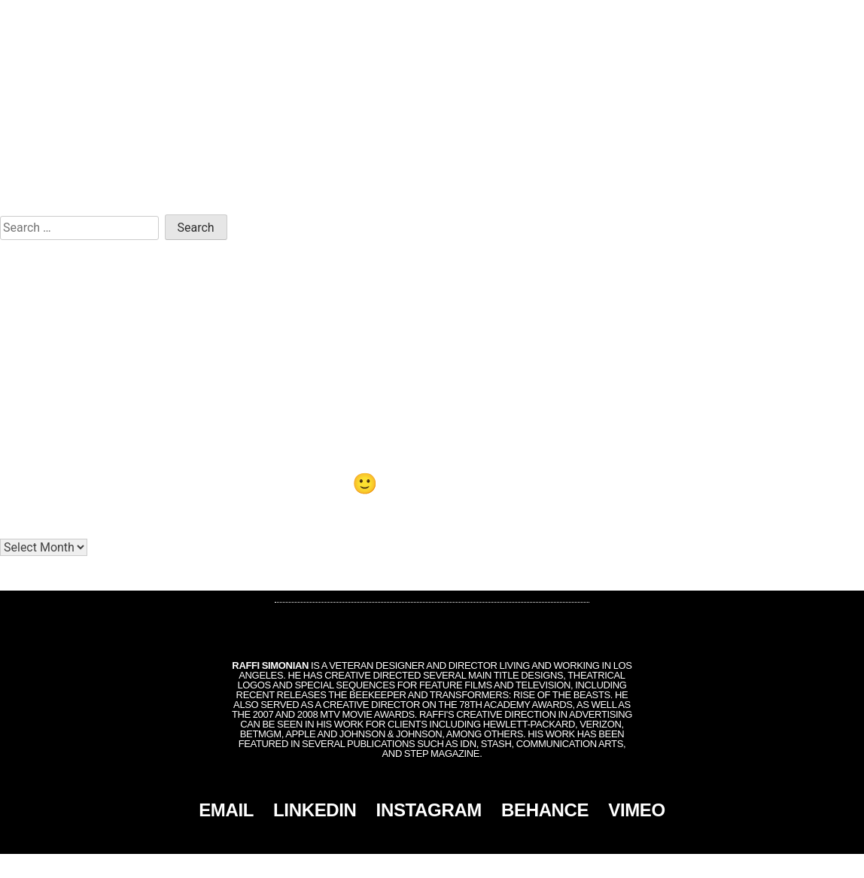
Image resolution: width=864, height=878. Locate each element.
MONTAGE (721, 16)
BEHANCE (545, 810)
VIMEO (636, 810)
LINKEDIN (315, 810)
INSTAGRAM (429, 810)
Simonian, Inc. (407, 866)
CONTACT (788, 16)
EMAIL (226, 810)
